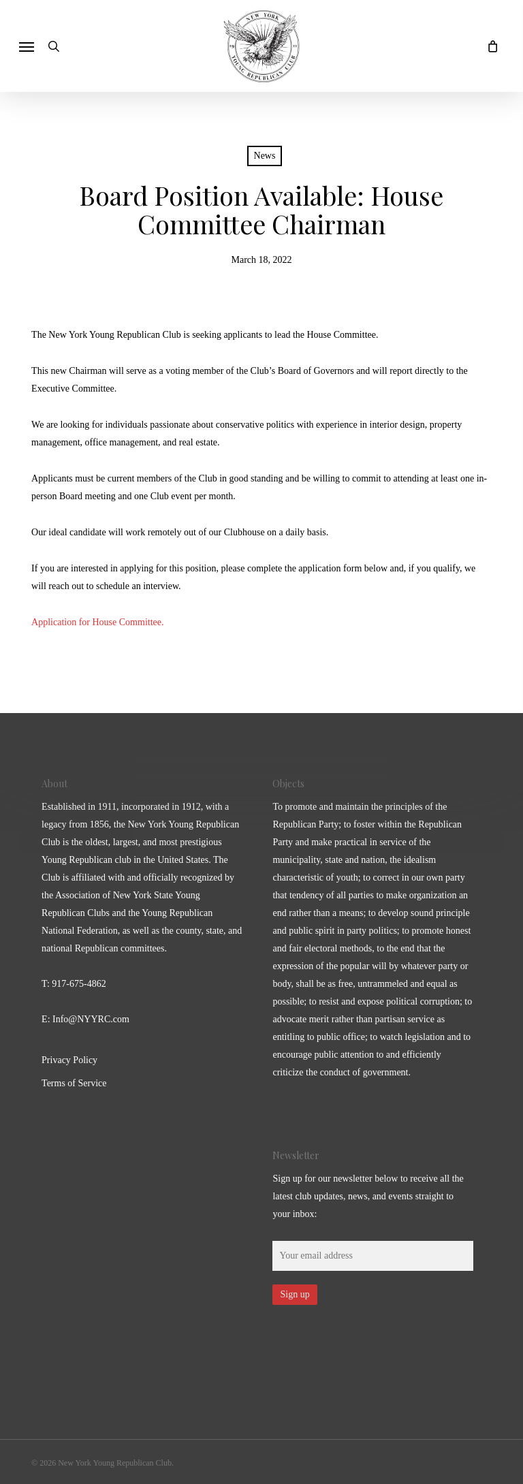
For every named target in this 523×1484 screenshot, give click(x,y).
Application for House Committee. (98, 622)
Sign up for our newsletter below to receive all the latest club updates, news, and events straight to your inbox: (367, 1196)
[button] (26, 46)
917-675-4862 (79, 984)
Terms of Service (74, 1083)
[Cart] (488, 46)
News (265, 156)
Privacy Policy (69, 1060)
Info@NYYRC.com (90, 1019)
